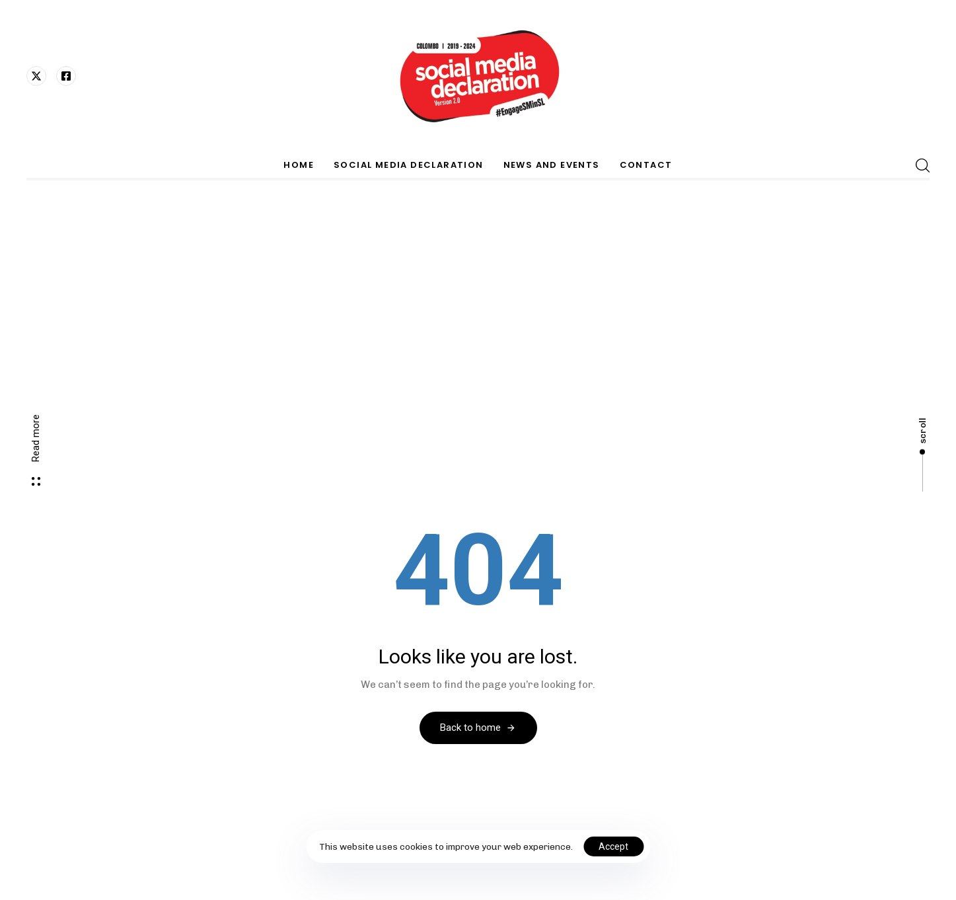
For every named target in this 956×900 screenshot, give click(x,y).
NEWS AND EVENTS (551, 165)
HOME (298, 165)
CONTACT (646, 165)
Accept (613, 846)
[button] (922, 165)
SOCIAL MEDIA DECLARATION (409, 165)
